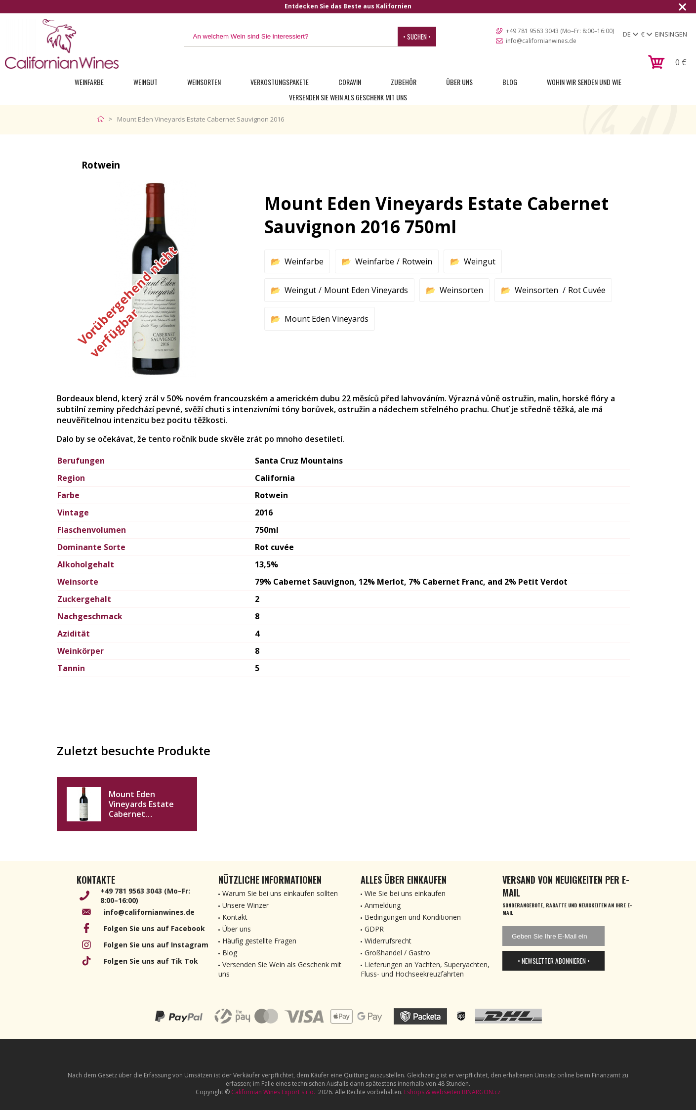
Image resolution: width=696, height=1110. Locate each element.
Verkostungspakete (279, 82)
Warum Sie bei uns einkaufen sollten (280, 893)
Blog (509, 82)
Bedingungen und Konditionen (413, 917)
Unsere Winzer (245, 905)
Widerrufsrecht (388, 940)
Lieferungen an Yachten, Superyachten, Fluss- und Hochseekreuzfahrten (425, 969)
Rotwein (417, 261)
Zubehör (403, 82)
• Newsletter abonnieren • (554, 961)
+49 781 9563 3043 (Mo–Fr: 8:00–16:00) (560, 31)
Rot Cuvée (587, 290)
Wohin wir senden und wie (584, 82)
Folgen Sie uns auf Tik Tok (151, 961)
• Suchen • (417, 37)
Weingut (145, 82)
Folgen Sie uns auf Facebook (154, 928)
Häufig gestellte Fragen (259, 940)
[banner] (62, 43)
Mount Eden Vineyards (366, 290)
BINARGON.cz (481, 1092)
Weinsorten (204, 82)
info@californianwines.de (541, 41)
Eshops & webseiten (432, 1092)
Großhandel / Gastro (397, 952)
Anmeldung (383, 905)
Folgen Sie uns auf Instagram (156, 944)
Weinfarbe (89, 82)
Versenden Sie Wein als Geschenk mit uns (348, 97)
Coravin (349, 82)
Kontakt (234, 917)
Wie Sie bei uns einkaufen (405, 893)
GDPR (374, 929)
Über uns (459, 82)
